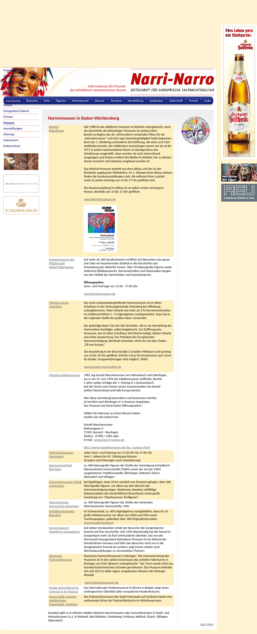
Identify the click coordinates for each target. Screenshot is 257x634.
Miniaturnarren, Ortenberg (59, 304)
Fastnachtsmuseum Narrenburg (61, 454)
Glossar (100, 101)
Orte (47, 101)
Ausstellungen (12, 128)
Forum (193, 101)
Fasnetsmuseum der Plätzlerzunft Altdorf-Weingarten (62, 263)
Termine (116, 101)
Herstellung (135, 101)
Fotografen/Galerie (16, 111)
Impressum (11, 140)
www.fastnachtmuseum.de (101, 582)
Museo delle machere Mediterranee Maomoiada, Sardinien (63, 600)
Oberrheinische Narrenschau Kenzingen (64, 504)
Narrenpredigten (14, 82)
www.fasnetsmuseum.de (99, 294)
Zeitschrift (176, 101)
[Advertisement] (76, 31)
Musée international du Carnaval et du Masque (64, 589)
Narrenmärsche (13, 88)
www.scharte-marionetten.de (102, 367)
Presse (7, 105)
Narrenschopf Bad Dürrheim (60, 467)
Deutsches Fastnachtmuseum (60, 558)
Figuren (61, 101)
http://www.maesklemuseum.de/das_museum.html (117, 447)
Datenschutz (11, 146)
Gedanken (156, 101)
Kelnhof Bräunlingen (56, 129)
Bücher (8, 93)
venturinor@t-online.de (109, 440)
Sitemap (9, 134)
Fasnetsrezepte (13, 76)
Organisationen (13, 99)
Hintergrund (80, 101)
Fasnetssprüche (13, 70)
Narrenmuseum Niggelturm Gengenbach (64, 530)
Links (207, 101)
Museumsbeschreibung (98, 523)
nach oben (206, 624)
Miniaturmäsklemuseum (64, 375)
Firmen (8, 117)
